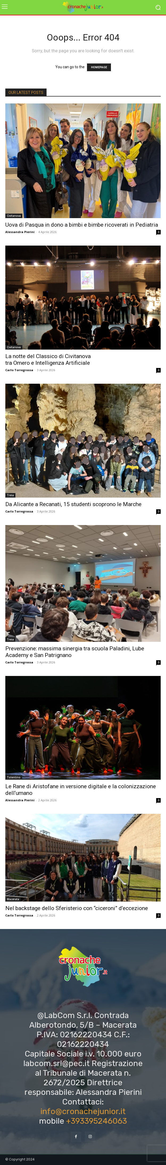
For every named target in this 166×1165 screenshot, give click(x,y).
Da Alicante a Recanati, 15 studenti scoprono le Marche (73, 504)
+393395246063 (96, 1121)
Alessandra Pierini (20, 232)
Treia (10, 495)
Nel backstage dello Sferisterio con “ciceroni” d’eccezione (76, 908)
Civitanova (14, 216)
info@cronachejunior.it (83, 1111)
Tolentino (13, 777)
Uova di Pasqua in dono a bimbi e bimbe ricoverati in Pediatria (81, 225)
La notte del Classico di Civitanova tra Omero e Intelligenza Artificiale (48, 359)
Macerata (13, 899)
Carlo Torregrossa (19, 370)
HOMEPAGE (99, 67)
